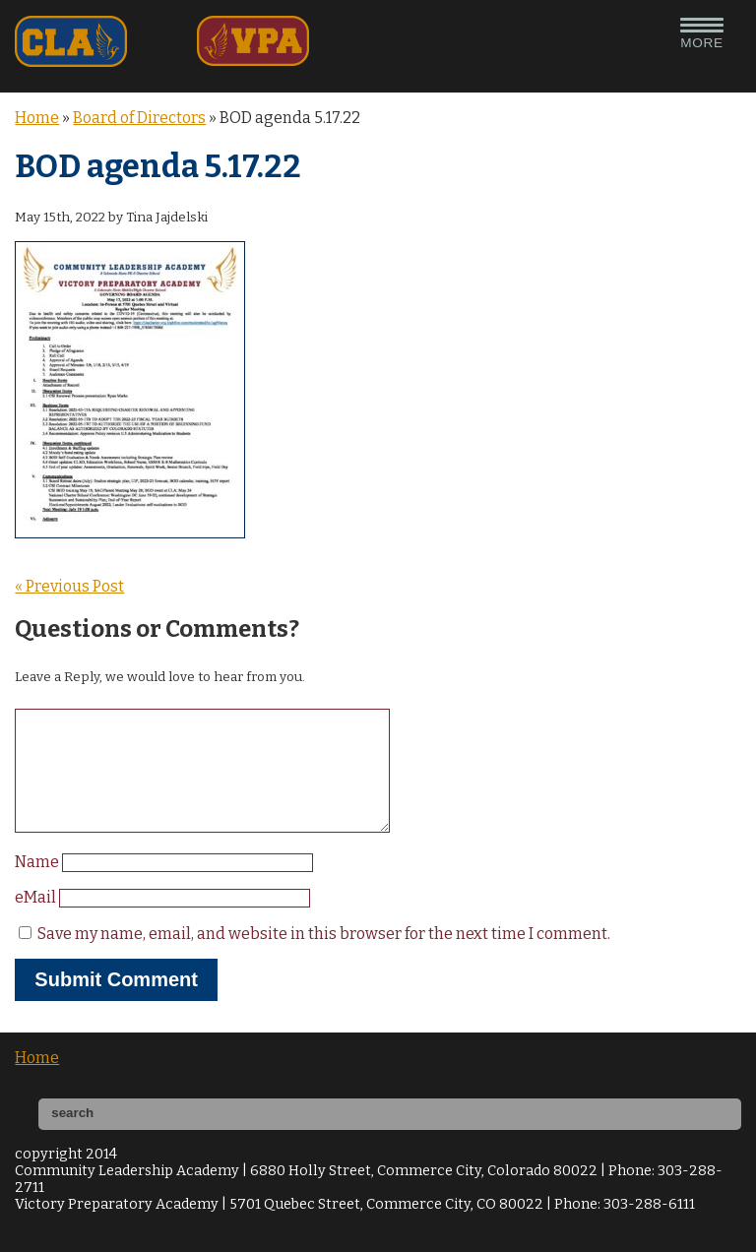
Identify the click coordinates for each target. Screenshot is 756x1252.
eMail (37, 920)
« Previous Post (69, 586)
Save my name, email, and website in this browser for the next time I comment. (323, 957)
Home (37, 117)
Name (38, 885)
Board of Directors (139, 117)
